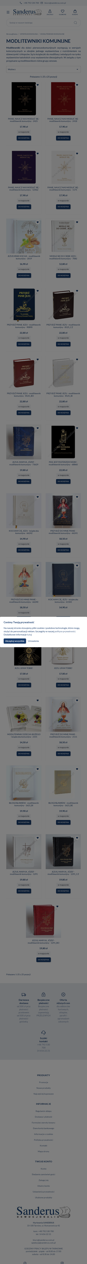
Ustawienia (33, 641)
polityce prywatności (66, 631)
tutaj (29, 634)
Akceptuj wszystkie (14, 641)
